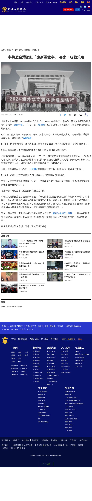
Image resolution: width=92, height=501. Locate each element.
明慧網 (72, 445)
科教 (19, 361)
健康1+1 (78, 351)
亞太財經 (36, 381)
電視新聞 (18, 50)
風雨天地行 (69, 415)
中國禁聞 (36, 357)
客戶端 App (84, 440)
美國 (13, 355)
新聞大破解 (51, 366)
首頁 (3, 50)
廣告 (70, 2)
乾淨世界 (38, 445)
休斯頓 (40, 326)
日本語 (23, 329)
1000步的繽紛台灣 (44, 417)
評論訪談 (51, 348)
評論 (13, 358)
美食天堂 (41, 400)
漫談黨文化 (69, 425)
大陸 (13, 361)
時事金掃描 (51, 357)
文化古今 (64, 369)
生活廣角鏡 (42, 391)
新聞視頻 (37, 348)
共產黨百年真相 (71, 397)
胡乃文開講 (79, 357)
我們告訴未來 (70, 391)
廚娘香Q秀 (42, 413)
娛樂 (26, 352)
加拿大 (20, 326)
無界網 (5, 448)
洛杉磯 (27, 326)
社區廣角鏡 (37, 375)
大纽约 (13, 326)
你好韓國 (41, 397)
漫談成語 (64, 363)
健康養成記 (79, 360)
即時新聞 (14, 368)
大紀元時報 (28, 445)
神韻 (15, 2)
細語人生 (50, 384)
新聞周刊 (36, 366)
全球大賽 (23, 375)
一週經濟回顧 (38, 372)
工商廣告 (68, 431)
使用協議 (44, 440)
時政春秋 (50, 360)
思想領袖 (50, 363)
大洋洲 (34, 326)
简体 (41, 2)
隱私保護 (35, 440)
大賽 (21, 2)
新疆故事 (18, 125)
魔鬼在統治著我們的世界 (74, 404)
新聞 (34, 50)
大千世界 (41, 410)
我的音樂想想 (43, 422)
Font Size (80, 114)
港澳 (19, 352)
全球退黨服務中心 (61, 445)
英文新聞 (63, 2)
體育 (26, 355)
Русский (14, 329)
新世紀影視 (14, 448)
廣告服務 (63, 440)
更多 (23, 448)
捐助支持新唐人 (69, 339)
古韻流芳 (64, 357)
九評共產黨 (69, 407)
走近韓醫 (78, 366)
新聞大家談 (51, 351)
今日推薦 (23, 368)
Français (5, 329)
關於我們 (16, 440)
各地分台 (29, 2)
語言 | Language (51, 2)
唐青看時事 (51, 372)
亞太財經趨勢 (38, 378)
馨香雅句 (64, 360)
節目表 (44, 339)
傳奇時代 (68, 394)
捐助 (76, 2)
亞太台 (60, 326)
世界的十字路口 (53, 375)
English (77, 326)
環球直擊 (36, 354)
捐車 (82, 2)
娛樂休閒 (42, 388)
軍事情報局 (51, 369)
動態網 (80, 445)
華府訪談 (36, 369)
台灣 (19, 355)
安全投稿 (54, 440)
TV (78, 10)
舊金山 (52, 326)
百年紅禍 (68, 413)
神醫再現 (78, 363)
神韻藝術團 (17, 445)
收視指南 (25, 440)
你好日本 (41, 394)
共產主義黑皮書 (71, 419)
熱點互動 (50, 354)
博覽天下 (14, 371)
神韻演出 (14, 375)
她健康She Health (82, 354)
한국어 (30, 329)
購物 (88, 2)
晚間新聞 (27, 50)
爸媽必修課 (65, 366)
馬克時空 (50, 378)
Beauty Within (43, 407)
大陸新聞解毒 (52, 381)
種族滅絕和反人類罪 (62, 213)
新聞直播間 (68, 10)
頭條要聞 (14, 365)
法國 (47, 326)
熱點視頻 (23, 365)
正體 (37, 2)
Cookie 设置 (46, 464)
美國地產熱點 (66, 372)
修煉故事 (68, 428)
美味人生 (41, 404)
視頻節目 (9, 50)
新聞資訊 (23, 339)
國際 (13, 352)
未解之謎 (64, 351)
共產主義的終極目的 (72, 400)
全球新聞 (36, 351)
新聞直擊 (36, 363)
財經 (19, 358)
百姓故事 (68, 422)
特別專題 (69, 388)
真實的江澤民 (70, 410)
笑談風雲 (64, 354)
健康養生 (79, 348)
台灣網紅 (42, 125)
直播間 (54, 339)
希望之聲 (48, 445)
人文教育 (65, 348)
